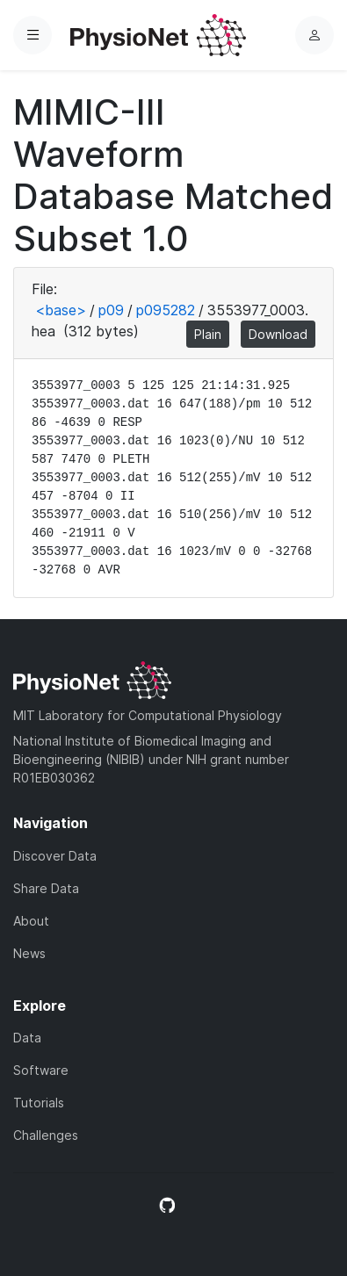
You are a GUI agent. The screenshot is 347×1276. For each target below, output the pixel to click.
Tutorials (38, 1102)
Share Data (46, 888)
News (29, 953)
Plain (207, 334)
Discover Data (55, 855)
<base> (60, 310)
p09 (111, 310)
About (31, 920)
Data (27, 1037)
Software (41, 1070)
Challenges (45, 1135)
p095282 (165, 310)
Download (278, 334)
